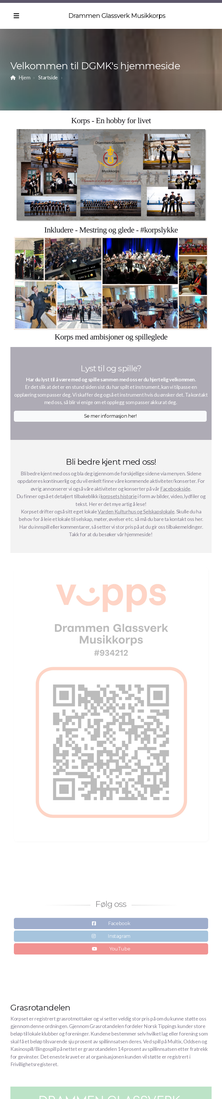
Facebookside (175, 489)
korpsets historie (119, 496)
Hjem (24, 77)
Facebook (119, 925)
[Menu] (16, 16)
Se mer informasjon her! (110, 416)
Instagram (119, 937)
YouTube (119, 950)
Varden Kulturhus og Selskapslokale (136, 512)
